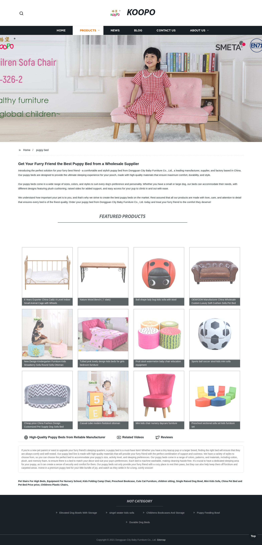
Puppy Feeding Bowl (211, 512)
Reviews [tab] (164, 437)
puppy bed (42, 150)
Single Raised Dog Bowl (189, 481)
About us (197, 30)
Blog (138, 30)
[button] (21, 13)
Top (253, 535)
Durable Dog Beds (142, 522)
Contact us (166, 30)
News (115, 30)
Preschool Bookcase (123, 481)
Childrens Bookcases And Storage (168, 512)
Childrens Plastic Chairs (54, 484)
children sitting (166, 481)
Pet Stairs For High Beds (32, 481)
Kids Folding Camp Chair (96, 481)
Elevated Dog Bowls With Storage (81, 512)
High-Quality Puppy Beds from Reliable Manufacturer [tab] (64, 437)
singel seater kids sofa (124, 512)
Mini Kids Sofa (212, 481)
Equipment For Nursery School (64, 481)
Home (61, 30)
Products (88, 30)
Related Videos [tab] (130, 437)
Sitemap (161, 539)
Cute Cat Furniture (146, 481)
